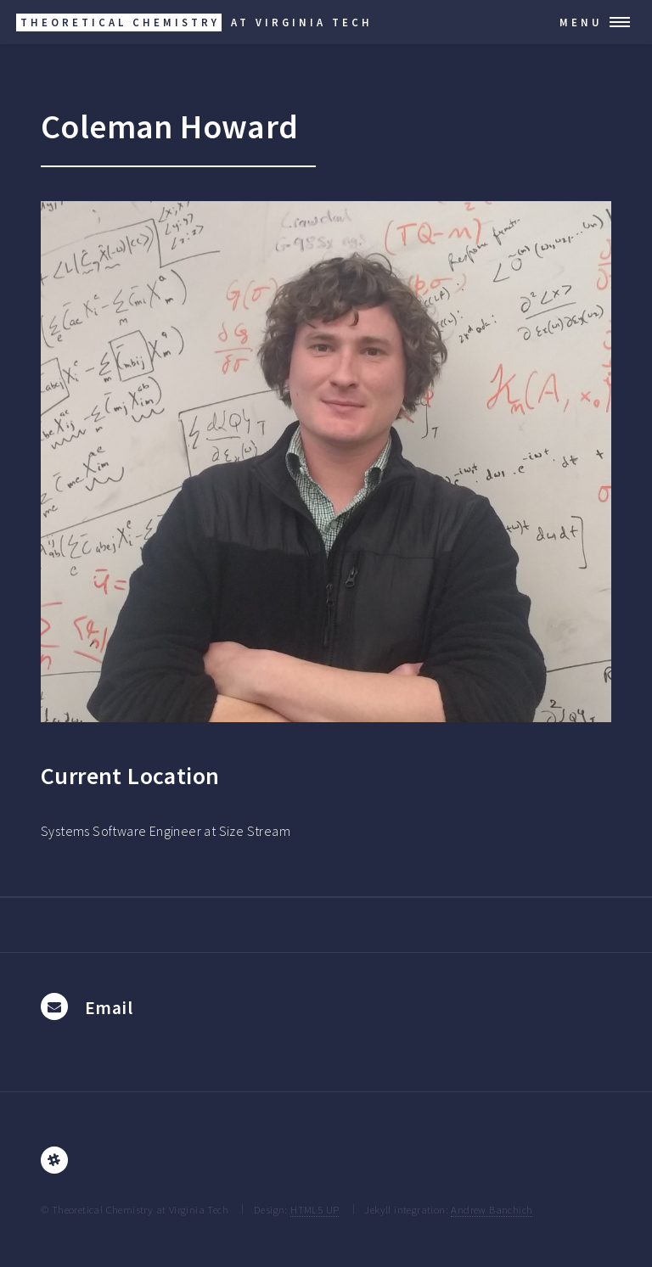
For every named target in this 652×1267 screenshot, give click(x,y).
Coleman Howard (170, 126)
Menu (581, 22)
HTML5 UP (314, 1209)
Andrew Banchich (491, 1209)
